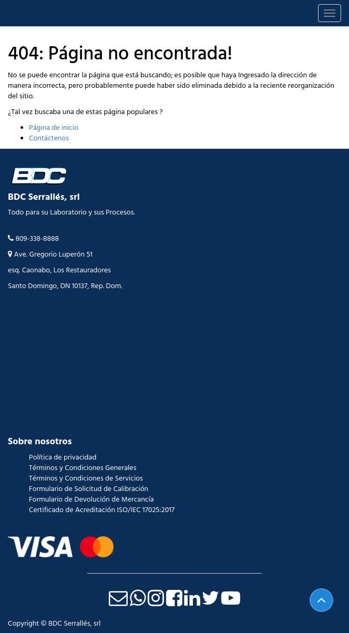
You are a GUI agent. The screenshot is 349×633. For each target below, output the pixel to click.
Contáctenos (49, 138)
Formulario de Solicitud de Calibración (88, 489)
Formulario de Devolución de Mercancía (91, 499)
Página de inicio (53, 127)
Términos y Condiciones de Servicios (86, 478)
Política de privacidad (62, 457)
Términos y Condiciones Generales (82, 468)
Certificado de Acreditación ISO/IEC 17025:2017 (101, 510)
